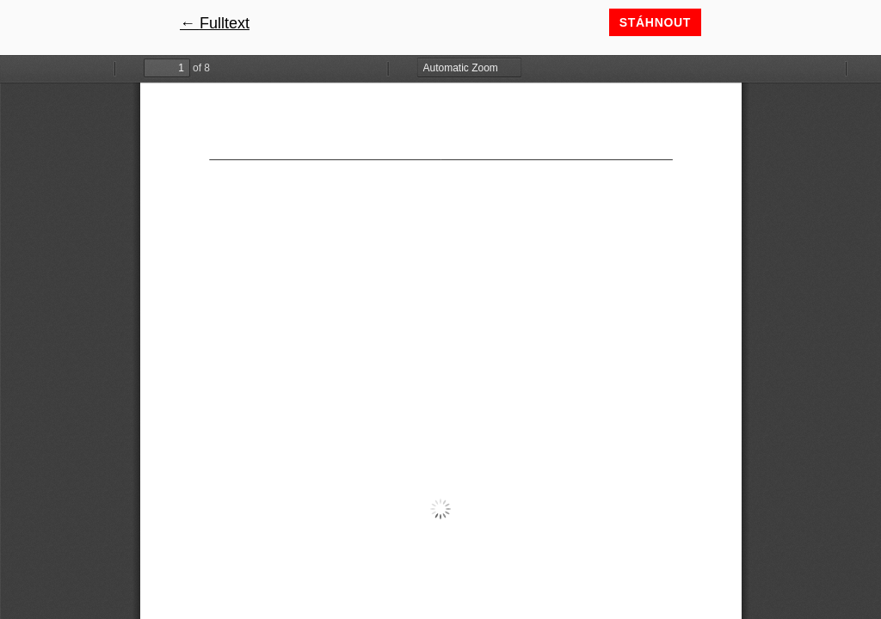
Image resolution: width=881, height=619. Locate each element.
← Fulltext (215, 23)
